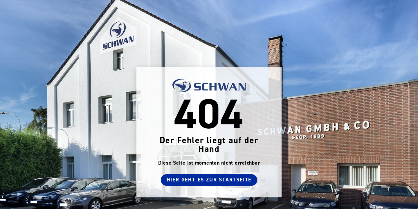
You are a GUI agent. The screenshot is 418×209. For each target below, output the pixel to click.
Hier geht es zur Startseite (209, 179)
